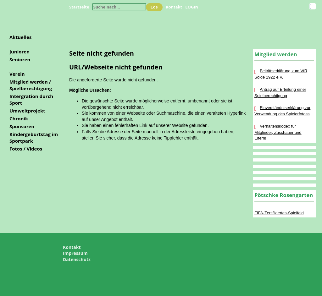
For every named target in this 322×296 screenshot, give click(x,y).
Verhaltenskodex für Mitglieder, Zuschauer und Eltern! (278, 132)
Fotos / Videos (25, 148)
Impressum (75, 253)
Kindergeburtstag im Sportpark (33, 137)
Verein (17, 74)
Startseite (79, 7)
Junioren (19, 51)
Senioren (19, 59)
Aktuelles (20, 37)
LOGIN (191, 7)
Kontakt (174, 7)
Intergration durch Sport (31, 99)
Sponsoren (21, 126)
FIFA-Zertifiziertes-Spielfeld (279, 213)
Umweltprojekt (27, 110)
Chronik (18, 118)
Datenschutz (77, 259)
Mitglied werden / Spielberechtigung (30, 85)
